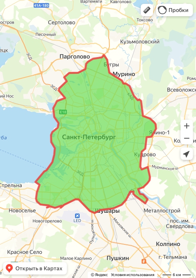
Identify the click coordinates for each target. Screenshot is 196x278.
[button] (147, 10)
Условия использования (132, 275)
